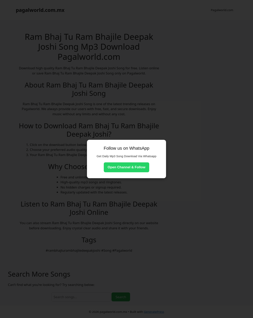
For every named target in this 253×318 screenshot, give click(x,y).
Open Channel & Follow (126, 167)
